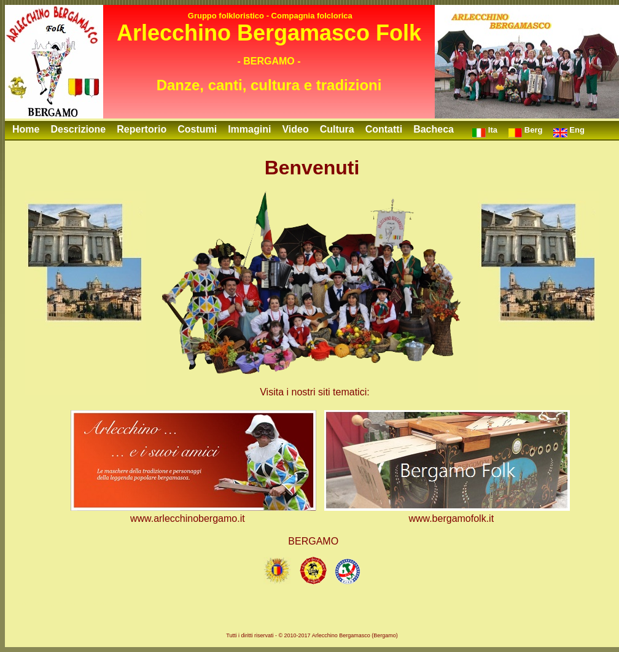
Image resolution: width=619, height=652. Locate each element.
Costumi (197, 129)
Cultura (337, 129)
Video (295, 129)
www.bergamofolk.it (451, 518)
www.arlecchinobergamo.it (187, 518)
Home (25, 129)
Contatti (383, 129)
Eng (568, 131)
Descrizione (78, 129)
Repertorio (141, 129)
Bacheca (433, 129)
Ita (484, 131)
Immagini (249, 129)
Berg (525, 131)
